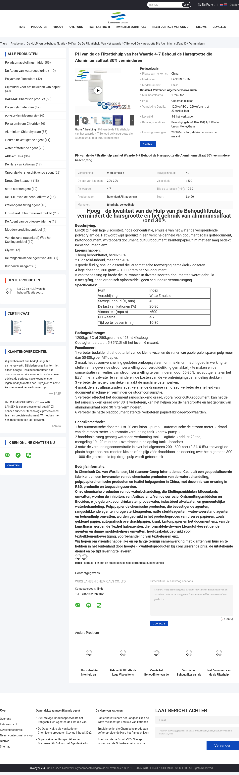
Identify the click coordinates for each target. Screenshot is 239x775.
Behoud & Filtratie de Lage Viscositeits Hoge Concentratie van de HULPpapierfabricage (123, 672)
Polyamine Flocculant (20, 79)
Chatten (147, 144)
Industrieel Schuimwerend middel (28, 213)
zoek (186, 4)
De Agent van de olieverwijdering (28, 221)
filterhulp (88, 562)
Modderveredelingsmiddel (23, 229)
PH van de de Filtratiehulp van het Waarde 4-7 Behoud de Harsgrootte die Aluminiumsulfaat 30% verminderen (104, 133)
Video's (58, 26)
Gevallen (219, 26)
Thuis (3, 43)
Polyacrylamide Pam (19, 107)
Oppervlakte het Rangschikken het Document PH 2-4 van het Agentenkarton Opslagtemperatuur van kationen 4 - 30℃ (63, 742)
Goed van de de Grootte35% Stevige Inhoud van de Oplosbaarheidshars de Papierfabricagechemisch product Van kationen (122, 742)
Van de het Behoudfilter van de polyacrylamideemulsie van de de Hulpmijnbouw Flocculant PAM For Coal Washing (156, 672)
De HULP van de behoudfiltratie (46, 43)
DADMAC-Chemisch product (25, 99)
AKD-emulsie (14, 156)
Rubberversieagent (18, 266)
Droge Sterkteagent (18, 181)
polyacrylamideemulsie (21, 115)
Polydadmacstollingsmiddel (24, 62)
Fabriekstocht (100, 26)
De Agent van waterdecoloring (26, 71)
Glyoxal (10, 250)
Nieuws (201, 26)
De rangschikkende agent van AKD (29, 258)
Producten (39, 26)
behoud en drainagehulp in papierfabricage (121, 562)
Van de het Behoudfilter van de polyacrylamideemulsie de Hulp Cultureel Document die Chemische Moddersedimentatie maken (189, 672)
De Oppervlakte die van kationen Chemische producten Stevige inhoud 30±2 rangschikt (65, 731)
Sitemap (5, 746)
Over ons (76, 26)
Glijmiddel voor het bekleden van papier (32, 87)
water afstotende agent (21, 148)
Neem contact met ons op (171, 26)
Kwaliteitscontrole (131, 26)
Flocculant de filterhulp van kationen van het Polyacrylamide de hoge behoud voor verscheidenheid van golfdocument (89, 672)
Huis (22, 26)
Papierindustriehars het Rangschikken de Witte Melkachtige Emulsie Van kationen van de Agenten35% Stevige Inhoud (123, 720)
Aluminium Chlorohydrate (23, 132)
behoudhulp (156, 562)
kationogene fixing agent (22, 205)
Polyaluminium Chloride (21, 123)
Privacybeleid (36, 768)
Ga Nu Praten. (206, 4)
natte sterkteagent (18, 189)
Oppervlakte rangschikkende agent (29, 172)
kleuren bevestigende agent (24, 140)
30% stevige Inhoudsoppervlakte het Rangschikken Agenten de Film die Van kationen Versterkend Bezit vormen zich (62, 720)
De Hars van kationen (20, 164)
